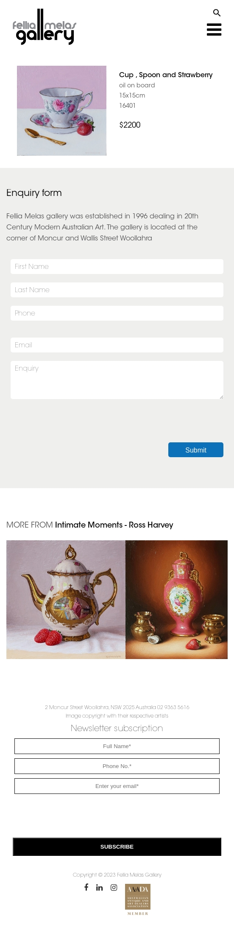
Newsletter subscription (117, 729)
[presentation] (75, 425)
